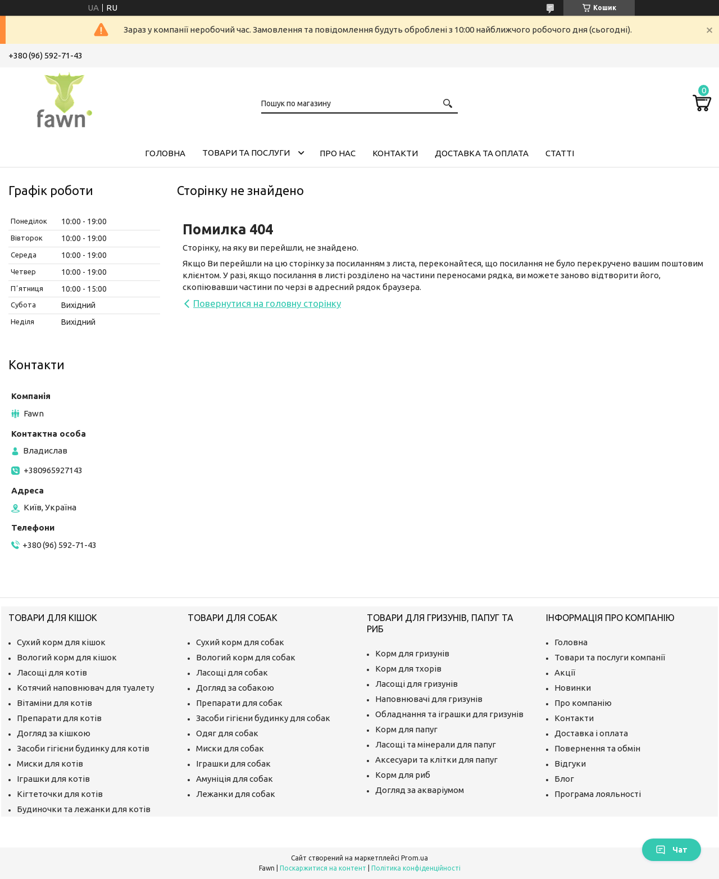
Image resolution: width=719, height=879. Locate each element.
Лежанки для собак (235, 794)
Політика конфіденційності (416, 868)
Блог (564, 778)
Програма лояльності (597, 794)
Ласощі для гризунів (416, 683)
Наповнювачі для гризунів (429, 699)
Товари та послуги (246, 152)
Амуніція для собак (234, 778)
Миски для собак (230, 748)
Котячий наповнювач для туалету (85, 687)
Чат (672, 850)
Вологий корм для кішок (67, 657)
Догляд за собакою (235, 687)
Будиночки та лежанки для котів (84, 809)
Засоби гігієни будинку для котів (83, 748)
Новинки (572, 687)
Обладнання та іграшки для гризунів (449, 714)
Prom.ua (414, 858)
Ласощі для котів (52, 672)
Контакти (395, 153)
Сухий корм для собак (240, 642)
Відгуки (570, 763)
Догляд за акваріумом (419, 790)
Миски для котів (50, 763)
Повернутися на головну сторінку (267, 303)
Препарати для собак (239, 703)
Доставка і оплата (591, 733)
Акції (564, 672)
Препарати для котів (59, 718)
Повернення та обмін (597, 748)
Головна (165, 153)
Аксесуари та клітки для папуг (436, 759)
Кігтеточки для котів (60, 794)
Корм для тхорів (408, 668)
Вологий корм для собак (245, 657)
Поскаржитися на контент (323, 868)
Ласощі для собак (232, 672)
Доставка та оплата (482, 153)
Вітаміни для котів (54, 703)
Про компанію (583, 703)
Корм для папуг (406, 729)
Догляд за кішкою (53, 733)
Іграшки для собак (233, 763)
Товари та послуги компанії (609, 657)
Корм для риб (402, 775)
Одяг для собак (227, 733)
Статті (559, 153)
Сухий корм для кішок (61, 642)
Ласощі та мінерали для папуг (435, 744)
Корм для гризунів (412, 653)
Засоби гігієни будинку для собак (263, 718)
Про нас (338, 153)
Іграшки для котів (53, 778)
